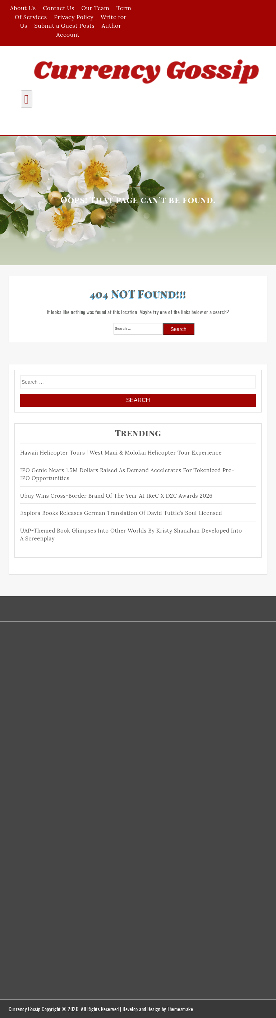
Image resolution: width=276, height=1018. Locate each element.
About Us (23, 7)
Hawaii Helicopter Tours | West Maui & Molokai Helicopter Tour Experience (121, 452)
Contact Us (58, 7)
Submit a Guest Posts (64, 25)
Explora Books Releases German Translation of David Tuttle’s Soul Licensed (121, 513)
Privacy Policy (73, 16)
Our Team (95, 7)
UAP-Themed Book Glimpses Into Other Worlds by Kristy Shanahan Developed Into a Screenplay (131, 534)
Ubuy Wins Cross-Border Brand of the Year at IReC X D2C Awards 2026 (116, 495)
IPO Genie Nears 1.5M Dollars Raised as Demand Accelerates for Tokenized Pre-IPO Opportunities (127, 474)
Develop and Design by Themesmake (158, 1009)
